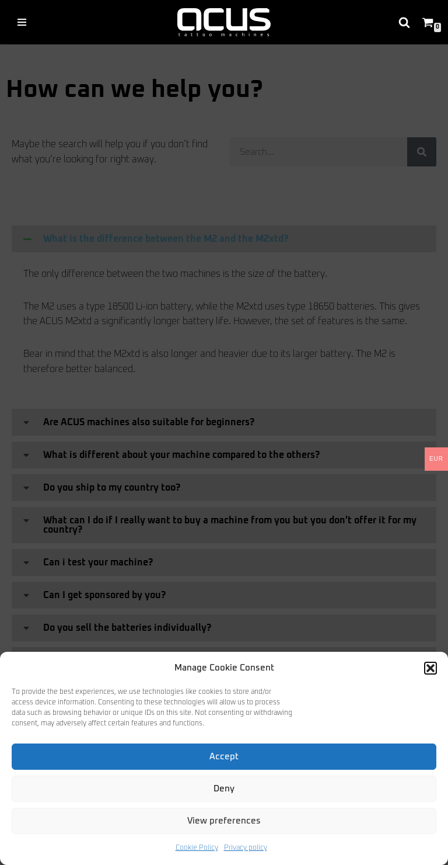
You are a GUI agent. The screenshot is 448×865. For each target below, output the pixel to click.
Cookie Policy (197, 848)
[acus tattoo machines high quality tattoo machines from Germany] (224, 22)
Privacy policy (245, 848)
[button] (430, 668)
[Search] (404, 22)
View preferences (224, 821)
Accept (224, 756)
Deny (224, 788)
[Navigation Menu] (22, 22)
